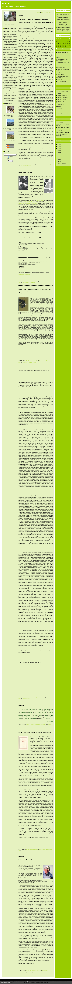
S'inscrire (10, 156)
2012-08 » (51, 12)
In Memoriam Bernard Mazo (26, 860)
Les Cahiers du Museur (63, 112)
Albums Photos (8, 103)
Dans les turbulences (62, 95)
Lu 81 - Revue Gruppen (25, 172)
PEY (59, 134)
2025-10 (59, 156)
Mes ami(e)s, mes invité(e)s (64, 113)
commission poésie (27, 165)
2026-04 (59, 144)
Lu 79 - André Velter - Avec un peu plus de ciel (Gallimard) (34, 732)
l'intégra (34, 362)
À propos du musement (63, 91)
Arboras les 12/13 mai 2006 (10, 140)
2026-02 (59, 148)
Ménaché (60, 122)
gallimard (30, 850)
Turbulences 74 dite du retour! (62, 132)
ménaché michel (26, 698)
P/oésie (5, 3)
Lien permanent (39, 164)
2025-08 (59, 159)
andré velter (25, 850)
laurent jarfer (32, 282)
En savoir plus (8, 982)
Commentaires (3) (22, 972)
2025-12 (59, 152)
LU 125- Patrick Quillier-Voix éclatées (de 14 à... (62, 124)
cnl (22, 165)
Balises (59, 93)
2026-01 (59, 150)
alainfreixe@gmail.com (10, 24)
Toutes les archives (62, 163)
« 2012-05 (37, 12)
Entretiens (60, 108)
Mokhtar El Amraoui (62, 130)
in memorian (35, 972)
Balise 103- (60, 79)
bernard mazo (41, 972)
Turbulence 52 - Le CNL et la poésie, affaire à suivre (33, 19)
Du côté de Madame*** (63, 99)
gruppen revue (26, 282)
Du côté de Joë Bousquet (63, 97)
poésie (34, 850)
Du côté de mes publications (32, 281)
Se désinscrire (10, 158)
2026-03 (59, 146)
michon (50, 724)
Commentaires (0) (47, 164)
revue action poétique (27, 362)
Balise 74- (21, 705)
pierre (19, 725)
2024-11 (59, 161)
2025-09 (59, 158)
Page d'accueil (44, 12)
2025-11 (59, 154)
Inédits (59, 110)
